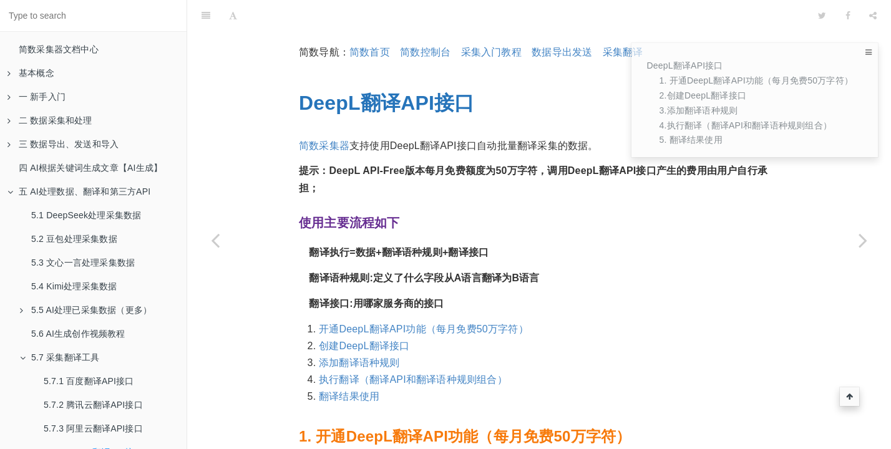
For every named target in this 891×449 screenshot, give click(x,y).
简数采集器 (324, 114)
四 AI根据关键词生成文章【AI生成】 (90, 168)
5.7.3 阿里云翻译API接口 (93, 428)
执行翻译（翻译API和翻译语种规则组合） (413, 348)
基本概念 (30, 73)
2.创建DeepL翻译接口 (702, 95)
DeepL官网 (344, 439)
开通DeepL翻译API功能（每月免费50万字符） (423, 297)
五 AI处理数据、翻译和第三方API (78, 191)
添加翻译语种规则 (359, 331)
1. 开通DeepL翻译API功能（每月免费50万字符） (756, 80)
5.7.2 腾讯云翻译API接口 (93, 405)
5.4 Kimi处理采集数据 (74, 286)
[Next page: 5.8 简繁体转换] (863, 240)
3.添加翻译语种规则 (698, 110)
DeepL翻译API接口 (684, 65)
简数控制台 (425, 21)
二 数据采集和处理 (49, 120)
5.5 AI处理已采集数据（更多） (86, 310)
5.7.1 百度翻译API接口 (89, 381)
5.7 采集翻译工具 (59, 357)
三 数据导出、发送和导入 (63, 144)
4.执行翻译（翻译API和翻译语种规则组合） (745, 125)
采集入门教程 (491, 21)
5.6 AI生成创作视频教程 (78, 334)
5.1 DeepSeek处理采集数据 (86, 215)
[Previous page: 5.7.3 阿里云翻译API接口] (215, 240)
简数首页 (369, 21)
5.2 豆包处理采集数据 (74, 239)
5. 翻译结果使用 (690, 140)
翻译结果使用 (349, 365)
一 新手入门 (36, 97)
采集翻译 (623, 21)
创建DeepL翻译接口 (364, 314)
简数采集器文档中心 (59, 49)
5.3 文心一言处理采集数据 (83, 263)
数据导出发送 (562, 21)
